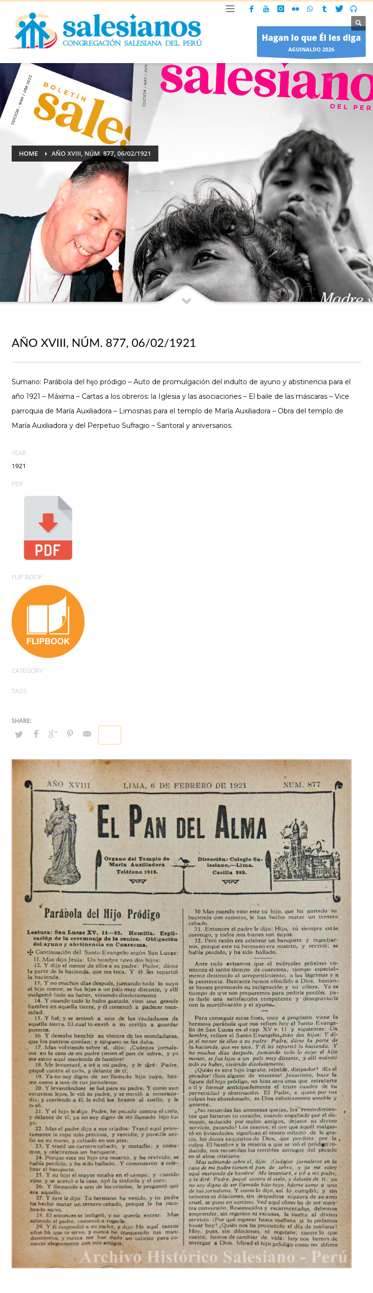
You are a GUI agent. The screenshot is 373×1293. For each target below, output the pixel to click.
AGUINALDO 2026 (311, 44)
